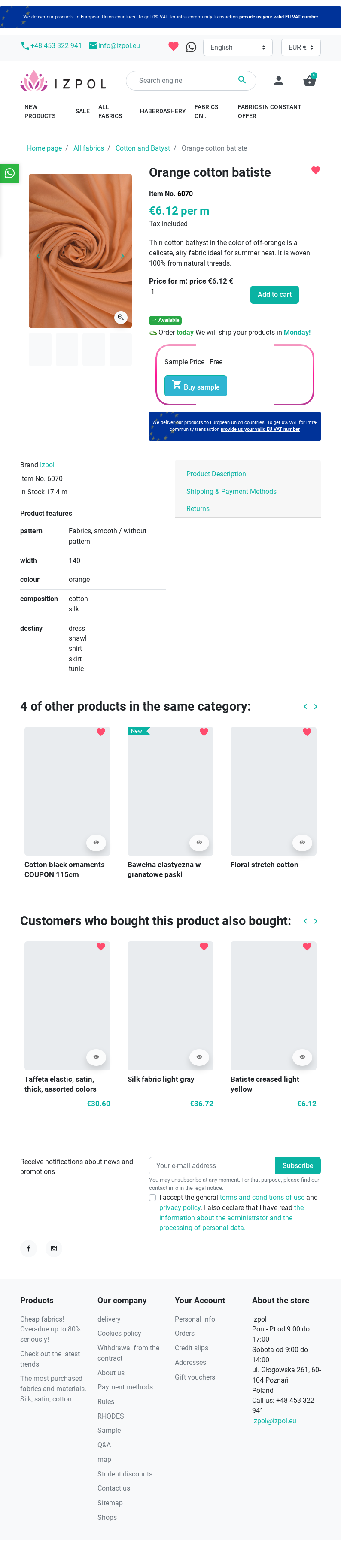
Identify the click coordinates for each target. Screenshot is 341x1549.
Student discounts (124, 1474)
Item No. (162, 194)
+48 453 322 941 (51, 46)
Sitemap (110, 1503)
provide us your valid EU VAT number (278, 17)
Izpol (47, 465)
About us (111, 1373)
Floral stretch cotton (264, 864)
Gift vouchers (195, 1377)
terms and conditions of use (263, 1197)
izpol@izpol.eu (274, 1421)
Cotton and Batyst (143, 148)
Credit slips (191, 1348)
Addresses (190, 1362)
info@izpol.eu (114, 46)
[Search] (191, 81)
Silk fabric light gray (161, 1079)
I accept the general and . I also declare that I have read (238, 1212)
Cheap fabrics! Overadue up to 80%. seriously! (51, 1329)
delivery (109, 1319)
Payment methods (125, 1387)
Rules (105, 1402)
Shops (107, 1517)
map (104, 1459)
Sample (109, 1430)
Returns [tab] (198, 509)
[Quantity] (198, 291)
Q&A (104, 1445)
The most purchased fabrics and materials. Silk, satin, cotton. (53, 1388)
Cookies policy (119, 1333)
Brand (29, 465)
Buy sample (196, 385)
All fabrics (88, 148)
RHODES (110, 1416)
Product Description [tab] (216, 474)
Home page (44, 148)
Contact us (113, 1488)
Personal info (195, 1319)
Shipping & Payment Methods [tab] (231, 491)
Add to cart (275, 294)
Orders (185, 1333)
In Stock (32, 492)
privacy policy (180, 1208)
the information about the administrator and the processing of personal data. (231, 1218)
